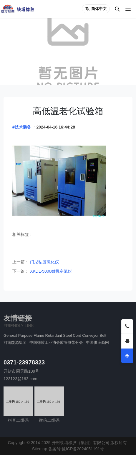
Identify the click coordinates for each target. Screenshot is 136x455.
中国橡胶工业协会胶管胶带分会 (56, 342)
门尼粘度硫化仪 (44, 261)
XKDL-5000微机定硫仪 (50, 271)
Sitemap (39, 448)
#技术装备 (21, 127)
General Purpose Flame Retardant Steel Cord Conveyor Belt (55, 335)
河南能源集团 (15, 342)
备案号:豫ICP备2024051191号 (76, 448)
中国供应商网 (97, 342)
